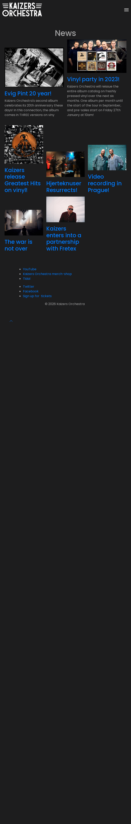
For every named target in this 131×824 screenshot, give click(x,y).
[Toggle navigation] (126, 9)
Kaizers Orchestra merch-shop (47, 274)
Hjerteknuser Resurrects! (63, 187)
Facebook (31, 291)
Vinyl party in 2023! (93, 79)
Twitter (28, 286)
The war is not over (18, 245)
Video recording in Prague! (105, 183)
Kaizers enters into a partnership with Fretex (63, 238)
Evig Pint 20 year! (28, 93)
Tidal (26, 278)
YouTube (29, 269)
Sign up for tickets (37, 296)
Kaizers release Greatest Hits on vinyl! (23, 180)
